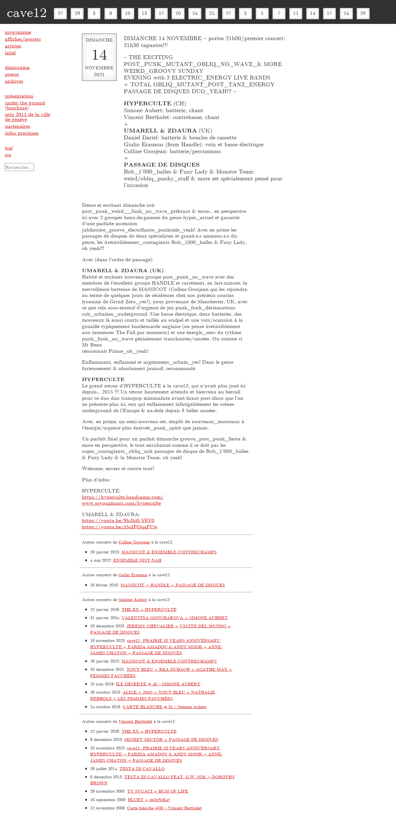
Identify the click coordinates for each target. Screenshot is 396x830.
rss (8, 154)
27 (60, 12)
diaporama (17, 67)
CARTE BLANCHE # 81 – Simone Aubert (165, 707)
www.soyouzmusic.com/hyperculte (121, 502)
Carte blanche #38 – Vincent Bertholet (164, 808)
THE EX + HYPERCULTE (149, 609)
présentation (19, 95)
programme (18, 31)
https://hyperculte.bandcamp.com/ (123, 496)
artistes (13, 45)
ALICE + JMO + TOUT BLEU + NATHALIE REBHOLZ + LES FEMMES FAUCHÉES (152, 695)
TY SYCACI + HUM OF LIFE (157, 791)
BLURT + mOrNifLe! (149, 799)
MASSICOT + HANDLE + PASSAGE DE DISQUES (172, 585)
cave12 (27, 11)
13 (144, 12)
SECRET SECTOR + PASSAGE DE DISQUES (171, 739)
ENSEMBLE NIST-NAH (137, 560)
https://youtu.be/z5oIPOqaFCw (120, 526)
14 (312, 12)
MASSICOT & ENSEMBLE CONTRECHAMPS (169, 552)
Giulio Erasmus (133, 575)
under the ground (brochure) (25, 105)
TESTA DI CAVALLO (141, 768)
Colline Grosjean (134, 542)
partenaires (17, 125)
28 (363, 12)
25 (212, 12)
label (10, 52)
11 (296, 12)
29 (77, 12)
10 (127, 12)
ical (9, 147)
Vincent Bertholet (135, 721)
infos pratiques (22, 132)
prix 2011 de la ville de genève (27, 117)
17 (161, 12)
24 (195, 12)
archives (14, 80)
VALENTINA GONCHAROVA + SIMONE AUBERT (175, 617)
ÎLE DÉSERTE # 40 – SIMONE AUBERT (158, 684)
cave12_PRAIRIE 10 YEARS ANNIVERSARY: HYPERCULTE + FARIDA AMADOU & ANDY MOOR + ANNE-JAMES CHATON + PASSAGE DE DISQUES (156, 646)
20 (178, 12)
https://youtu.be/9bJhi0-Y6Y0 (118, 520)
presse (12, 74)
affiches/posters (23, 38)
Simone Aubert (133, 599)
